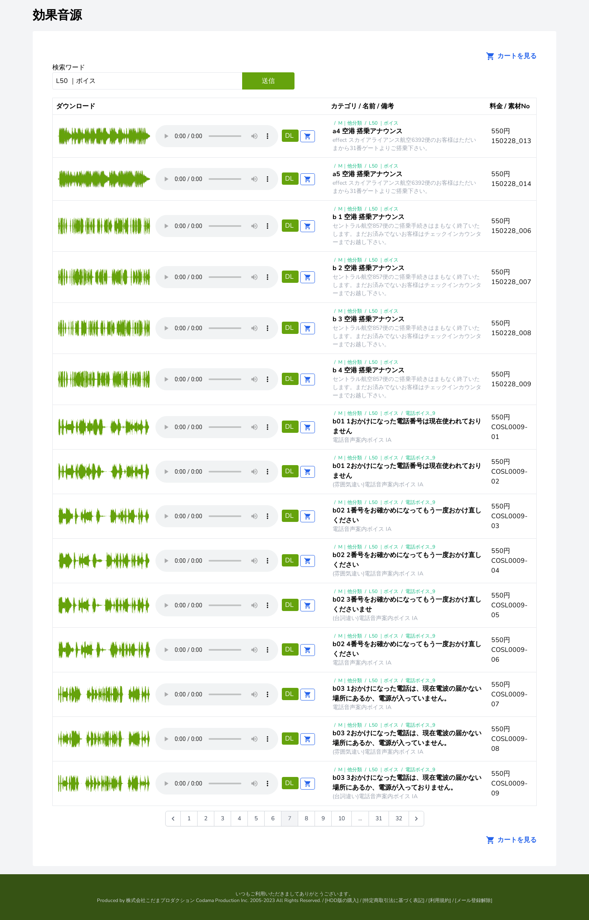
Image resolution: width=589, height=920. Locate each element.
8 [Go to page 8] (306, 818)
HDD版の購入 (341, 900)
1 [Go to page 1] (189, 818)
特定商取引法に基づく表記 (393, 900)
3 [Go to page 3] (222, 818)
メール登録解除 (473, 900)
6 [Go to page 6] (272, 818)
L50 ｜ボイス (383, 123)
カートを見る (509, 55)
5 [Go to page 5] (256, 818)
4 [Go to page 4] (239, 818)
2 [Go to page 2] (205, 818)
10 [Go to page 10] (341, 818)
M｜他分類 (350, 123)
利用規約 (440, 900)
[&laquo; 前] (173, 818)
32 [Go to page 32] (399, 818)
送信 (268, 80)
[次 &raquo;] (416, 818)
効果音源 (57, 15)
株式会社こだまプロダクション (160, 900)
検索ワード (68, 67)
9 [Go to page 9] (323, 818)
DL (290, 135)
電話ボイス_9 (420, 413)
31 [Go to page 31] (378, 818)
